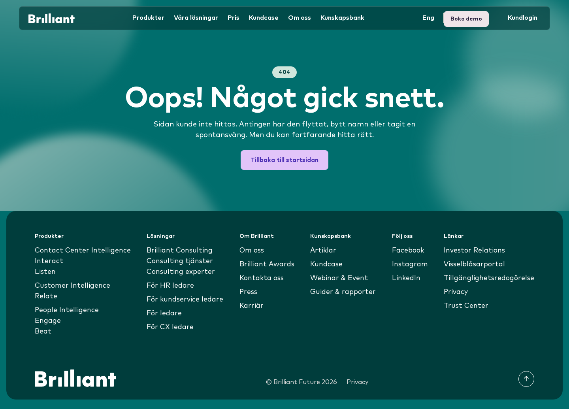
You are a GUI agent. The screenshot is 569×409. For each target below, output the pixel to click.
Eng (428, 17)
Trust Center (463, 305)
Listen (46, 271)
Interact (49, 261)
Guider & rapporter (343, 292)
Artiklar (323, 250)
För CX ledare (170, 327)
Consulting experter (180, 271)
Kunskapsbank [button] (342, 17)
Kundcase (264, 17)
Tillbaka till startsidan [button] (284, 160)
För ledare (164, 313)
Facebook (407, 250)
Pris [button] (233, 17)
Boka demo (518, 17)
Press (248, 292)
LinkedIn (405, 278)
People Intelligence (67, 310)
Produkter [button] (148, 17)
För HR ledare (170, 285)
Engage (48, 320)
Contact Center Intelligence (83, 250)
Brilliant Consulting (179, 250)
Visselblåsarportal (473, 264)
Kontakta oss (262, 278)
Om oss (252, 250)
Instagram (409, 264)
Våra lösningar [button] (196, 17)
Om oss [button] (299, 17)
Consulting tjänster (180, 261)
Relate (46, 296)
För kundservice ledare (185, 299)
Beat (43, 331)
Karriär (251, 305)
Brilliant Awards (267, 264)
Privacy (454, 292)
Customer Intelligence (73, 285)
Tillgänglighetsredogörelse (487, 278)
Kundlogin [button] (468, 17)
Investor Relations (473, 250)
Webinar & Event (338, 278)
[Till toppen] (526, 379)
